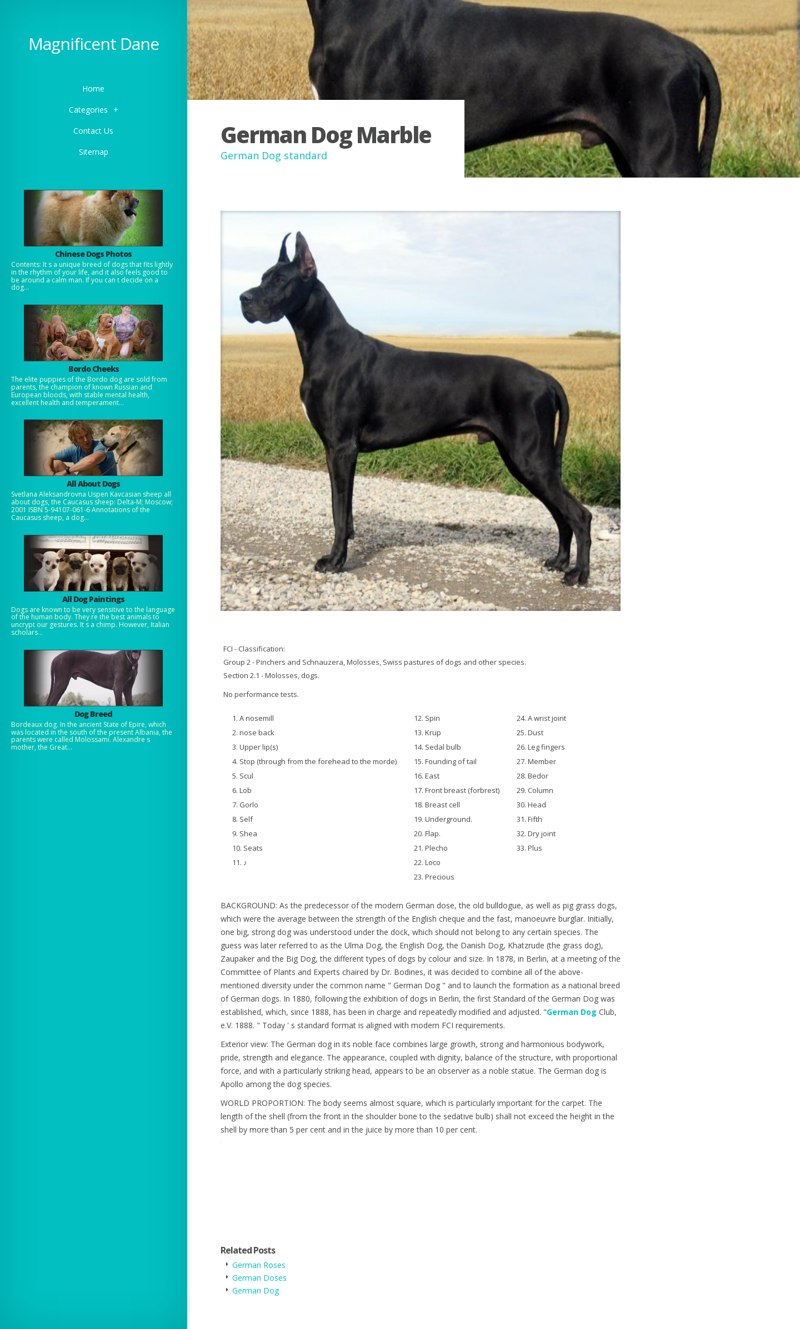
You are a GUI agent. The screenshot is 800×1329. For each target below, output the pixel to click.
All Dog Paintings (93, 599)
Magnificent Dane (93, 43)
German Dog (572, 1012)
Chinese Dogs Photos (93, 254)
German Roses (259, 1265)
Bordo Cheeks (93, 368)
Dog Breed (93, 714)
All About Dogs (93, 483)
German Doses (259, 1277)
